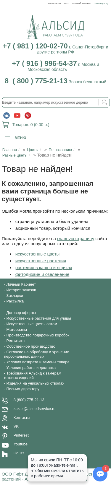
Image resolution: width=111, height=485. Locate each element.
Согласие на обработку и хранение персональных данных (36, 354)
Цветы (32, 149)
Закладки (15, 295)
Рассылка (15, 301)
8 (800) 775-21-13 (29, 400)
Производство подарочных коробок (38, 335)
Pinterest (21, 435)
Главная (9, 149)
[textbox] (56, 102)
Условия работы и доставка (31, 367)
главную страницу (75, 238)
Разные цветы (15, 155)
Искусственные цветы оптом (32, 324)
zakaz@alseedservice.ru (35, 408)
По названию (60, 149)
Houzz (19, 453)
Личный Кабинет (81, 3)
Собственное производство (31, 346)
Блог (66, 3)
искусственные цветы (37, 253)
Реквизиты (16, 340)
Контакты (22, 417)
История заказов (21, 290)
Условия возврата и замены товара (38, 362)
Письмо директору (23, 389)
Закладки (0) (101, 3)
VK (16, 426)
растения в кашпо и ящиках (43, 267)
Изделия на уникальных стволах (36, 383)
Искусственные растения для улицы (39, 318)
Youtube (21, 444)
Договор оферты (21, 312)
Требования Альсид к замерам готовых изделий (32, 375)
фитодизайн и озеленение (42, 274)
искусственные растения (40, 260)
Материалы (54, 3)
